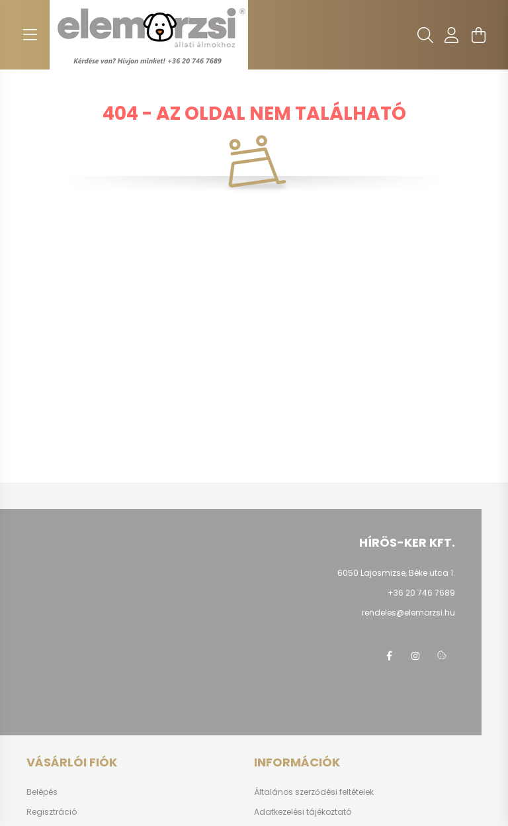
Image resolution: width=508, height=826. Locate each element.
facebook (389, 656)
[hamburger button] (30, 35)
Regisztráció (51, 812)
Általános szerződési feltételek (314, 792)
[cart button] (478, 35)
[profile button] (452, 35)
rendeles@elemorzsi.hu (408, 612)
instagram (415, 656)
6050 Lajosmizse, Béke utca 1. (396, 572)
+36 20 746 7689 (421, 592)
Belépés (42, 792)
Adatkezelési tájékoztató (302, 812)
